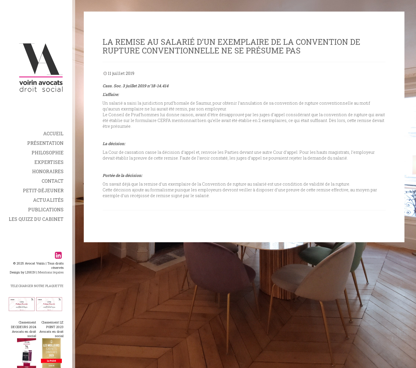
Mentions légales (51, 272)
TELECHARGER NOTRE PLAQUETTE (37, 286)
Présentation (45, 143)
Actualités (48, 200)
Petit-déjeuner (43, 190)
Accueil (53, 133)
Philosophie (47, 152)
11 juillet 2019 (121, 73)
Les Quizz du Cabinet (36, 219)
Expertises (49, 162)
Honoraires (48, 171)
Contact (53, 181)
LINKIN (30, 272)
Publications (46, 209)
